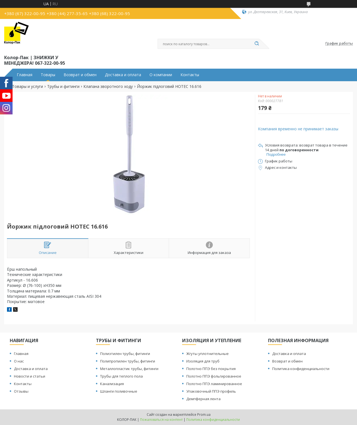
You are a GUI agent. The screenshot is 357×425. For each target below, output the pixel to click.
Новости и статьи (29, 376)
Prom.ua (204, 414)
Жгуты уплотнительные (207, 353)
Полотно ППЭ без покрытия (211, 368)
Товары (48, 75)
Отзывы (21, 391)
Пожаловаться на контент (161, 419)
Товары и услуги (27, 86)
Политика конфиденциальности (300, 368)
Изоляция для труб (202, 361)
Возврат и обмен (80, 75)
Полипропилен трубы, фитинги (127, 361)
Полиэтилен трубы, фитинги (125, 353)
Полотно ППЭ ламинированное (214, 383)
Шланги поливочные (118, 391)
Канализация (112, 383)
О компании (160, 75)
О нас (19, 361)
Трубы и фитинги (63, 86)
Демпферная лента (203, 398)
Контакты (189, 75)
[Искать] (256, 44)
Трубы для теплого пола (121, 376)
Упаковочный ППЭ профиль (211, 391)
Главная (24, 75)
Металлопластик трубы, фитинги (129, 368)
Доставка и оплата (123, 75)
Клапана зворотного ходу (108, 86)
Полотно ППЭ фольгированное (213, 376)
